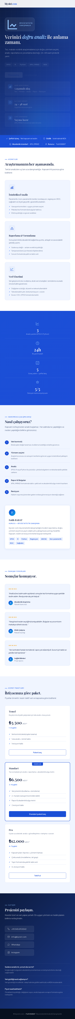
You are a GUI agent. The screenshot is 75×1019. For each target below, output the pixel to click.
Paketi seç (37, 752)
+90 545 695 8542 (17, 929)
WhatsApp (14, 945)
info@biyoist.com (17, 937)
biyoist (11, 3)
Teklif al (37, 875)
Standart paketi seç (37, 814)
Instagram (14, 952)
